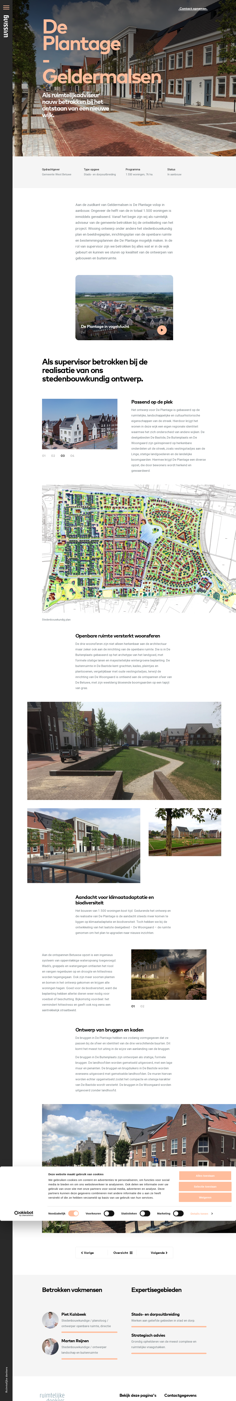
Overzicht (120, 1252)
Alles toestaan (205, 1355)
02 (53, 455)
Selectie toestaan (205, 1366)
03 (63, 455)
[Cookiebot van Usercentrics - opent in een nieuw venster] (24, 1394)
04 (72, 455)
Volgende (158, 1252)
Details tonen (199, 1393)
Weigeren (205, 1377)
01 (44, 455)
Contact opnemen (193, 8)
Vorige (89, 1252)
